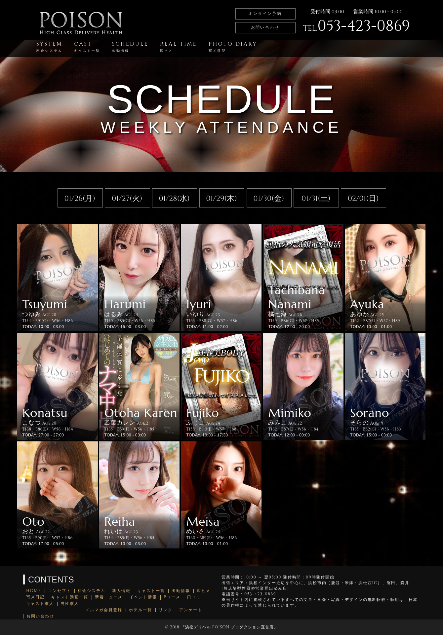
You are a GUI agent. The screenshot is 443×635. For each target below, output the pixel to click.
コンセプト (59, 591)
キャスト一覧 (151, 591)
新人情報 (121, 591)
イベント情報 (143, 597)
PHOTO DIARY (233, 46)
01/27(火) (127, 199)
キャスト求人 (40, 604)
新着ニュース (109, 597)
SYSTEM (49, 46)
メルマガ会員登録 (103, 610)
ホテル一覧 (140, 610)
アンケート (190, 610)
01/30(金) (268, 199)
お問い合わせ (265, 27)
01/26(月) (80, 199)
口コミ (194, 597)
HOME (33, 591)
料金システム (91, 591)
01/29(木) (221, 199)
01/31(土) (316, 199)
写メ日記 (35, 597)
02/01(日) (363, 199)
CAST (87, 46)
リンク (166, 610)
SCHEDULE (130, 46)
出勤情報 (181, 591)
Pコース (172, 597)
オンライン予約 (265, 13)
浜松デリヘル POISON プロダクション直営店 (229, 627)
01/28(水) (174, 199)
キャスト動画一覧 (69, 597)
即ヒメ (204, 591)
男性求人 (69, 604)
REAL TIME (178, 46)
